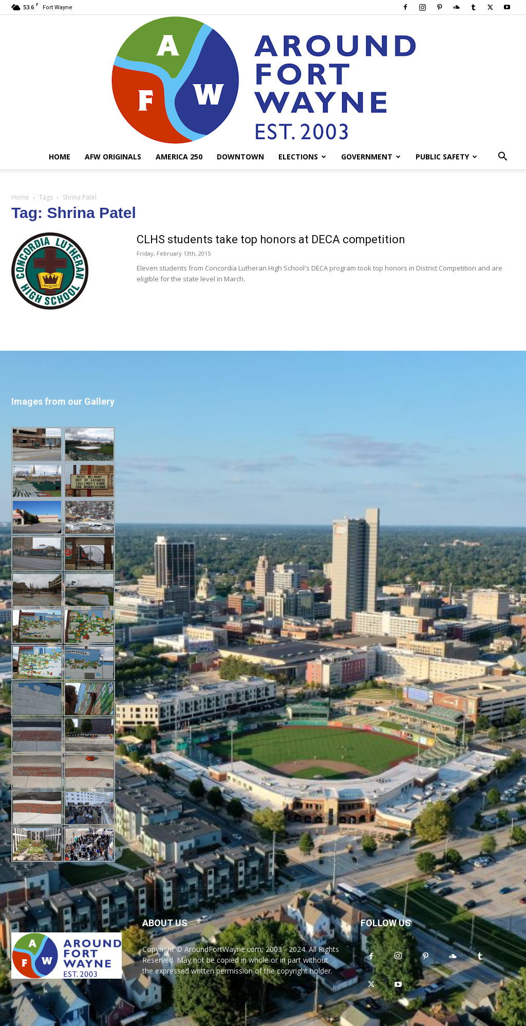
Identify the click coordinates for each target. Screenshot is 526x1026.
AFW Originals (113, 156)
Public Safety (446, 156)
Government (371, 156)
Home (59, 156)
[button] (502, 158)
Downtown (240, 156)
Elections (302, 156)
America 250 (179, 156)
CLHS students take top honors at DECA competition (271, 239)
